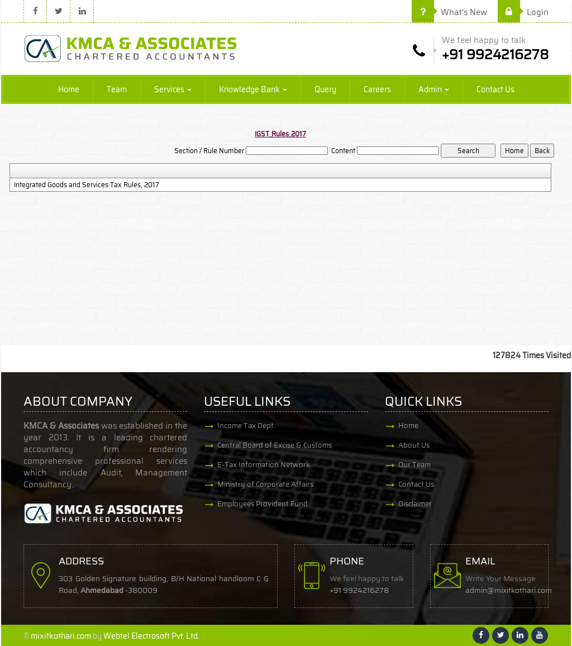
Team (117, 89)
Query (325, 89)
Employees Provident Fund (262, 504)
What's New (449, 12)
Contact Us (495, 89)
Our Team (414, 465)
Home (68, 89)
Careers (377, 89)
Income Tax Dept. (246, 425)
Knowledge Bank (253, 89)
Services (173, 89)
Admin (433, 89)
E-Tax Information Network (263, 465)
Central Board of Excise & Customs (274, 445)
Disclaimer (415, 504)
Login (523, 12)
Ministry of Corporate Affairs (265, 484)
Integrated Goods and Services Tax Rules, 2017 (86, 184)
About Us (414, 445)
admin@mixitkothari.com (508, 590)
